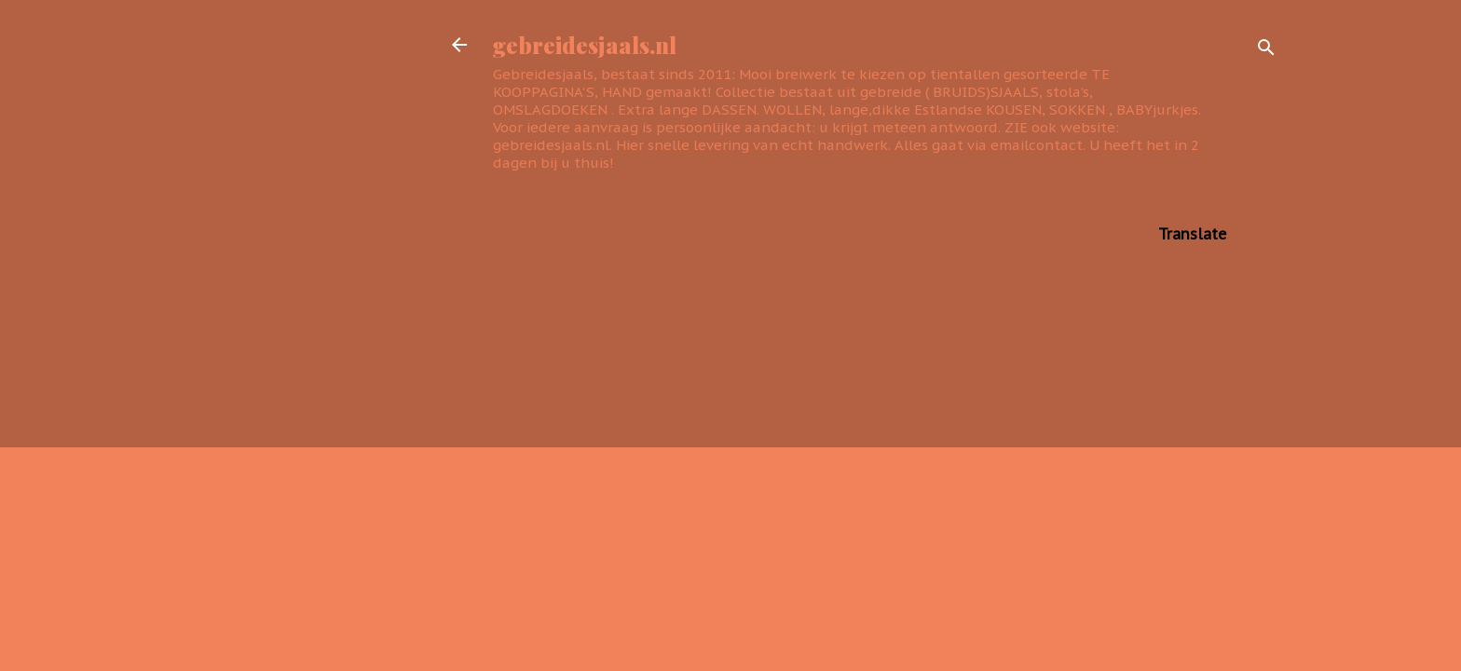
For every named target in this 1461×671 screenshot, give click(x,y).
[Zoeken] (1266, 50)
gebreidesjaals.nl (584, 45)
